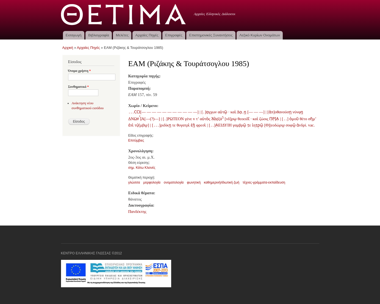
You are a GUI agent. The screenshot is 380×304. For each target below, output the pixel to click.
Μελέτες (122, 35)
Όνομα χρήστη (79, 71)
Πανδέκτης (137, 211)
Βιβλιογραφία (98, 35)
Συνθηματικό (78, 87)
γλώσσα (134, 182)
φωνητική (194, 182)
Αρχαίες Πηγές (147, 35)
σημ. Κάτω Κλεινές (142, 168)
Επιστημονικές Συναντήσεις (211, 35)
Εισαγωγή (73, 35)
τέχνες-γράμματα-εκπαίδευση (264, 182)
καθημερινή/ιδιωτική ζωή (221, 182)
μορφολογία (151, 182)
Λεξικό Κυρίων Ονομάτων (260, 35)
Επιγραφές (173, 35)
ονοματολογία (174, 182)
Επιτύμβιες (136, 140)
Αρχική (67, 48)
